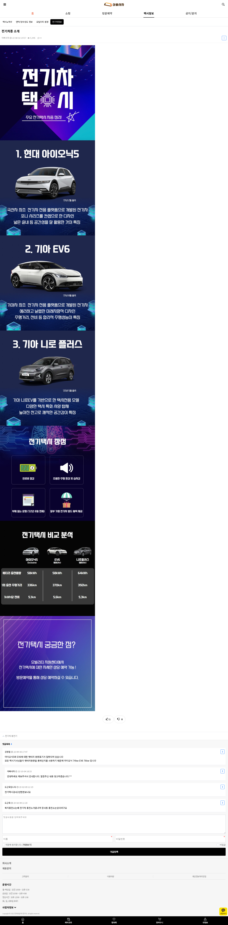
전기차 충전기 (8, 734)
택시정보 (149, 13)
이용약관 (110, 876)
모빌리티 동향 (42, 21)
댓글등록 (114, 851)
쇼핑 (67, 13)
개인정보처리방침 (199, 876)
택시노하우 (7, 21)
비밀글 (221, 844)
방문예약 (107, 13)
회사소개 (6, 863)
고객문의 (25, 876)
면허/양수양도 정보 (24, 21)
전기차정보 (57, 21)
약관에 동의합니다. (12, 844)
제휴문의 (6, 868)
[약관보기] (27, 844)
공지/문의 (191, 13)
